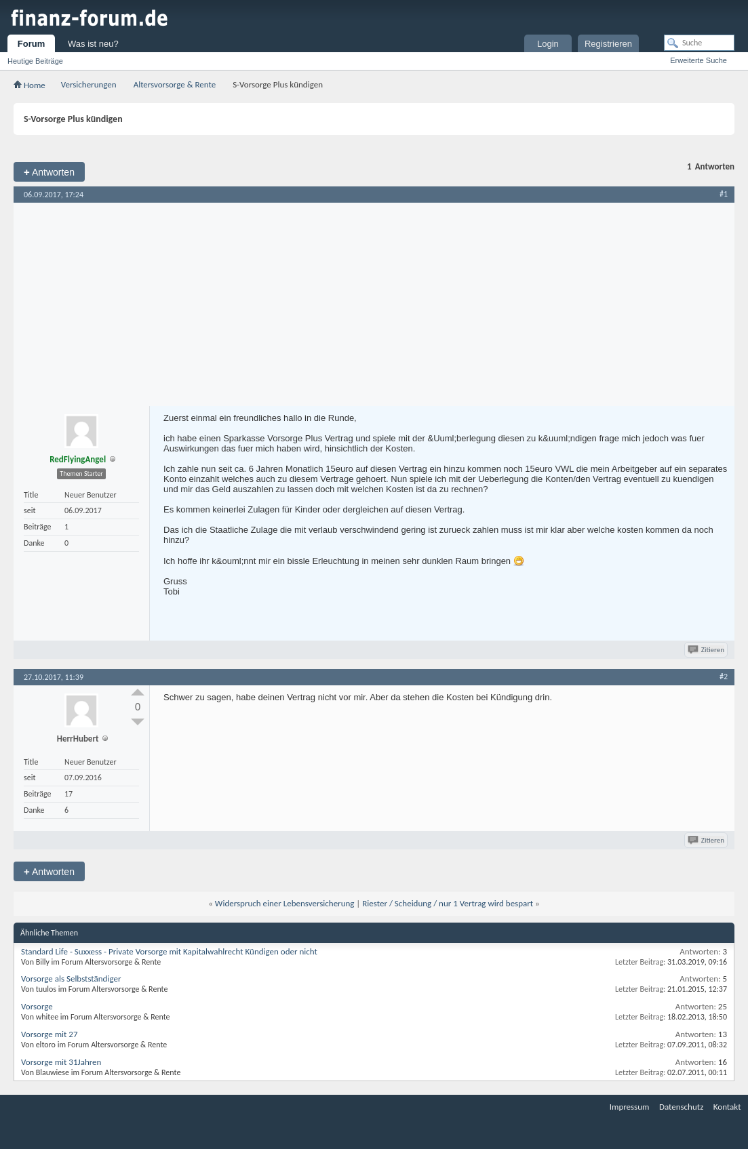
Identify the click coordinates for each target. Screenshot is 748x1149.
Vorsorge (37, 1006)
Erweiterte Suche (698, 60)
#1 (724, 194)
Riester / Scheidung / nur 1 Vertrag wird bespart (447, 903)
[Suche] (699, 43)
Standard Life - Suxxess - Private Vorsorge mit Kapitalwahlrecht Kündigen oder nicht (169, 951)
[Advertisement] (374, 304)
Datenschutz (681, 1107)
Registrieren (608, 44)
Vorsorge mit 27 (49, 1034)
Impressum (630, 1107)
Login (548, 44)
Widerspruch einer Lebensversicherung (285, 903)
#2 (724, 676)
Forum (31, 44)
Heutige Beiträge (35, 61)
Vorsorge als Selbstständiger (71, 978)
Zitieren (707, 649)
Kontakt (727, 1107)
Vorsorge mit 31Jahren (61, 1062)
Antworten (49, 172)
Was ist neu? (93, 44)
